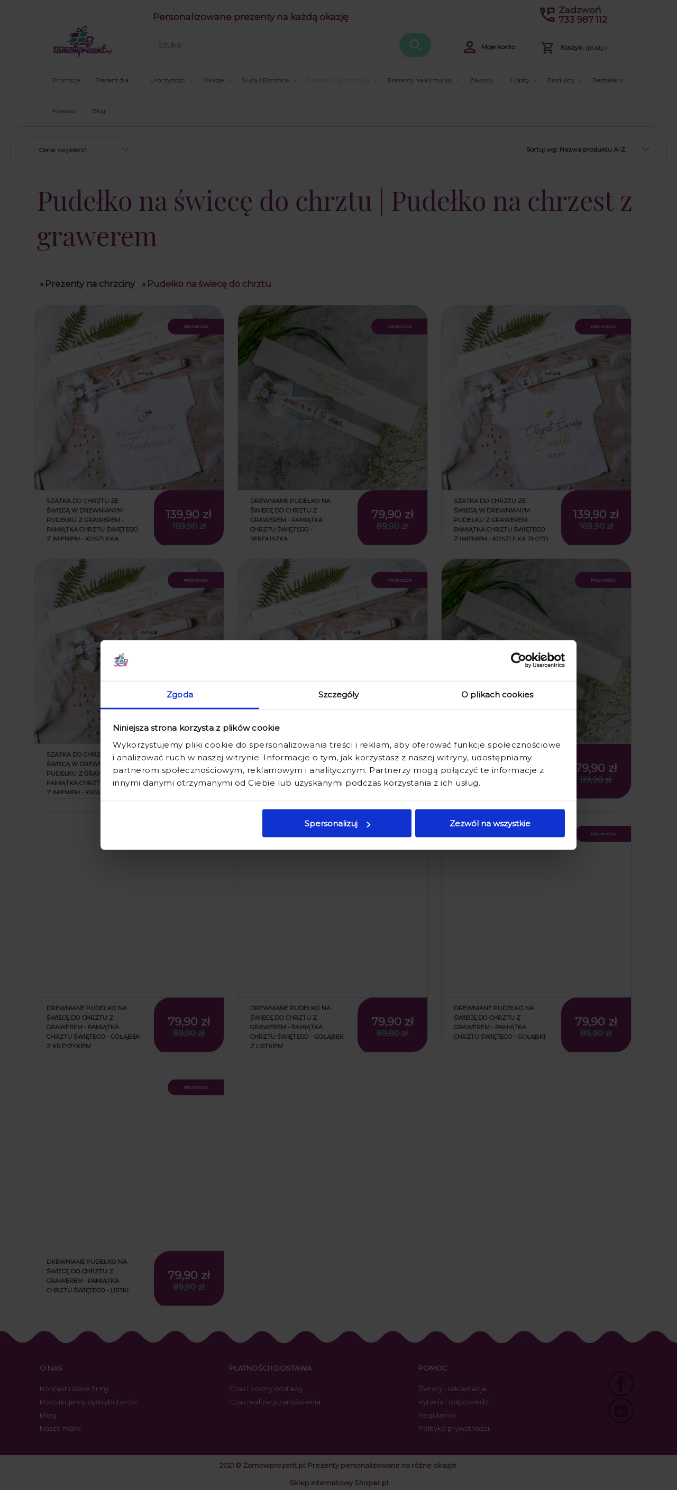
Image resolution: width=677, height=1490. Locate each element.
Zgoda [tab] (180, 694)
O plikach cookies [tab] (497, 694)
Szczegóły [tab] (338, 694)
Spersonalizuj (337, 823)
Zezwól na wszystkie (490, 823)
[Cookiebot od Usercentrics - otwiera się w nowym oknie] (518, 660)
